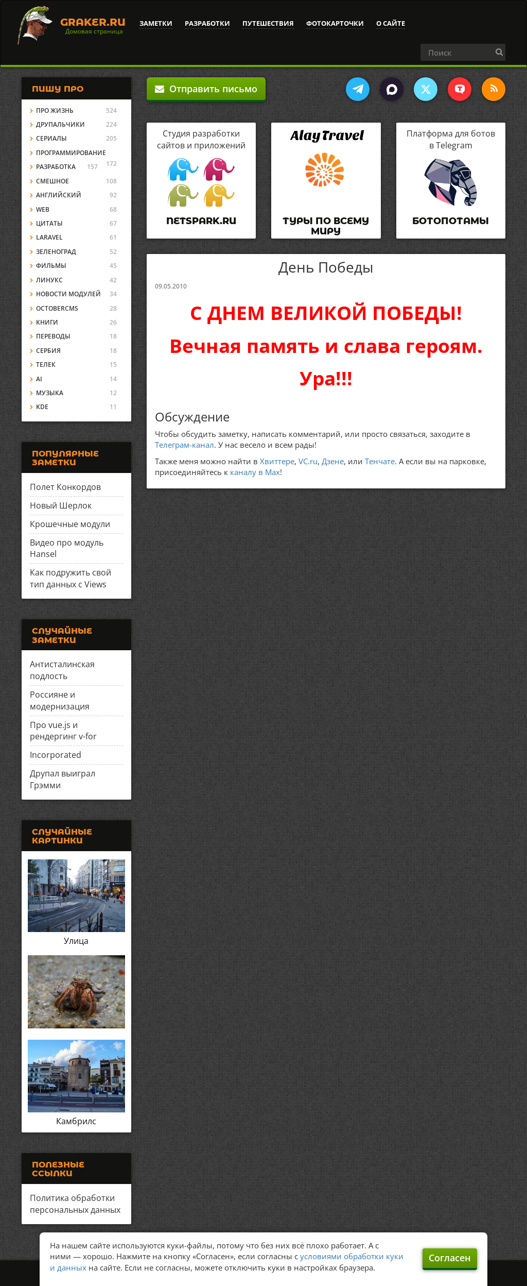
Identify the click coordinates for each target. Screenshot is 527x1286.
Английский (58, 195)
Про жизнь (55, 110)
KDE (42, 406)
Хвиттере (277, 461)
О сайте (390, 23)
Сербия (48, 350)
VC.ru (308, 461)
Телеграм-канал (184, 444)
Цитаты (49, 223)
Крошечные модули (70, 524)
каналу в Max (255, 472)
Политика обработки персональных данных (75, 1203)
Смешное (52, 181)
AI (39, 379)
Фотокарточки (335, 23)
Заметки (155, 23)
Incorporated (55, 754)
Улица (76, 940)
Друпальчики (60, 124)
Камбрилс (76, 1121)
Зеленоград (56, 251)
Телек (46, 364)
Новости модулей (68, 294)
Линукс (49, 280)
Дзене (333, 461)
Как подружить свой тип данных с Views (70, 578)
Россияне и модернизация (60, 700)
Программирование (71, 152)
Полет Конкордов (65, 487)
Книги (47, 322)
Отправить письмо (206, 88)
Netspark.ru (201, 221)
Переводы (53, 336)
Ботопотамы (450, 221)
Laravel (49, 237)
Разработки (207, 23)
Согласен (450, 1257)
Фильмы (51, 265)
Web (42, 209)
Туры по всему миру (326, 226)
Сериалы (51, 138)
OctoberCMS (57, 308)
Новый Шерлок (61, 505)
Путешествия (268, 23)
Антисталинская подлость (62, 670)
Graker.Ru (93, 22)
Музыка (49, 392)
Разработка (56, 166)
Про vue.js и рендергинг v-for (63, 730)
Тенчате (380, 461)
